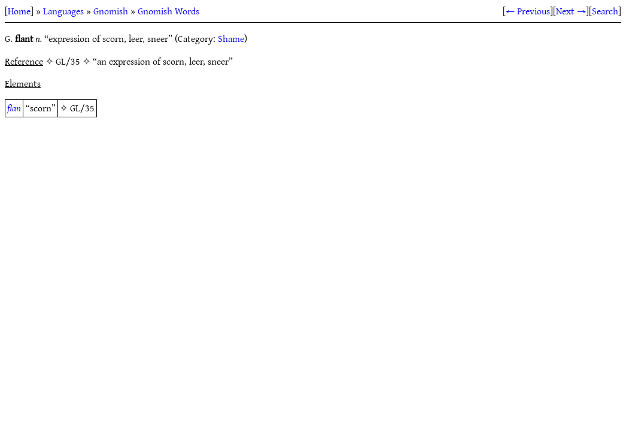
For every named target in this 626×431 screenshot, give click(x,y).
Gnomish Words (168, 10)
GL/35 (82, 107)
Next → (571, 10)
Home (19, 10)
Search (605, 10)
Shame (231, 38)
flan (14, 107)
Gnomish (110, 10)
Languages (63, 10)
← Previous (528, 10)
